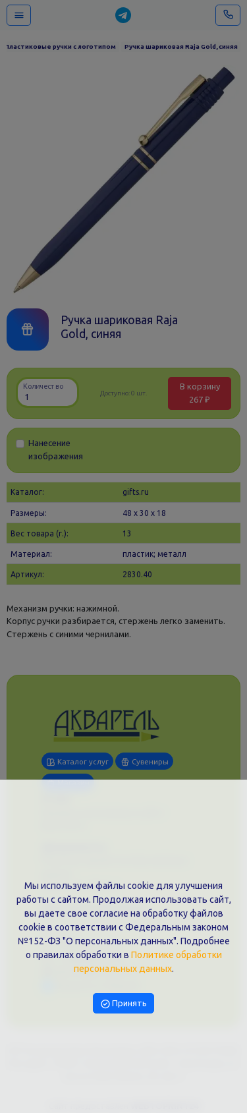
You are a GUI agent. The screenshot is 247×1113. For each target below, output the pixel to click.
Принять (124, 1003)
